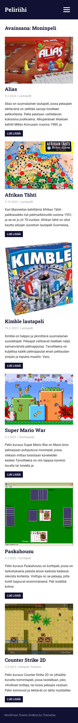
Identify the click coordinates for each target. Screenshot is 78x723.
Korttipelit (25, 558)
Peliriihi (16, 9)
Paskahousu (19, 551)
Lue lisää (14, 133)
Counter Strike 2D (25, 660)
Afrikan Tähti (20, 195)
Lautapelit (25, 96)
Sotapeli (24, 666)
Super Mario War (25, 430)
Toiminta (35, 666)
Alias (11, 89)
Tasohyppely (26, 437)
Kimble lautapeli (24, 321)
